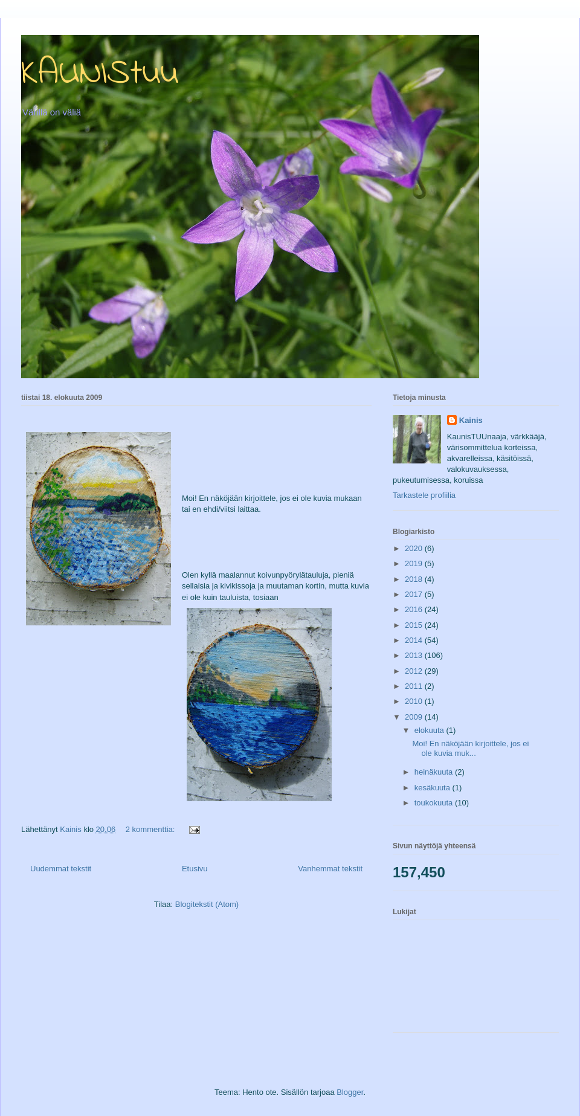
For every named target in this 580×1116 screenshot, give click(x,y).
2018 (415, 579)
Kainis (471, 420)
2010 (415, 701)
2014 (415, 640)
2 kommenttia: (151, 829)
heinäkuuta (434, 771)
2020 (415, 548)
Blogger (350, 1092)
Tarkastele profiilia (424, 495)
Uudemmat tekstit (60, 868)
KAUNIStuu (100, 74)
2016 (415, 609)
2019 (415, 563)
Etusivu (195, 868)
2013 (415, 655)
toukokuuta (434, 802)
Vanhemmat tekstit (330, 868)
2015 (415, 625)
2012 (415, 671)
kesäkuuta (433, 787)
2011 (415, 686)
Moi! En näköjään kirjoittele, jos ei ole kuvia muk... (470, 748)
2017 (415, 594)
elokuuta (430, 730)
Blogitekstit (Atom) (207, 904)
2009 (415, 716)
